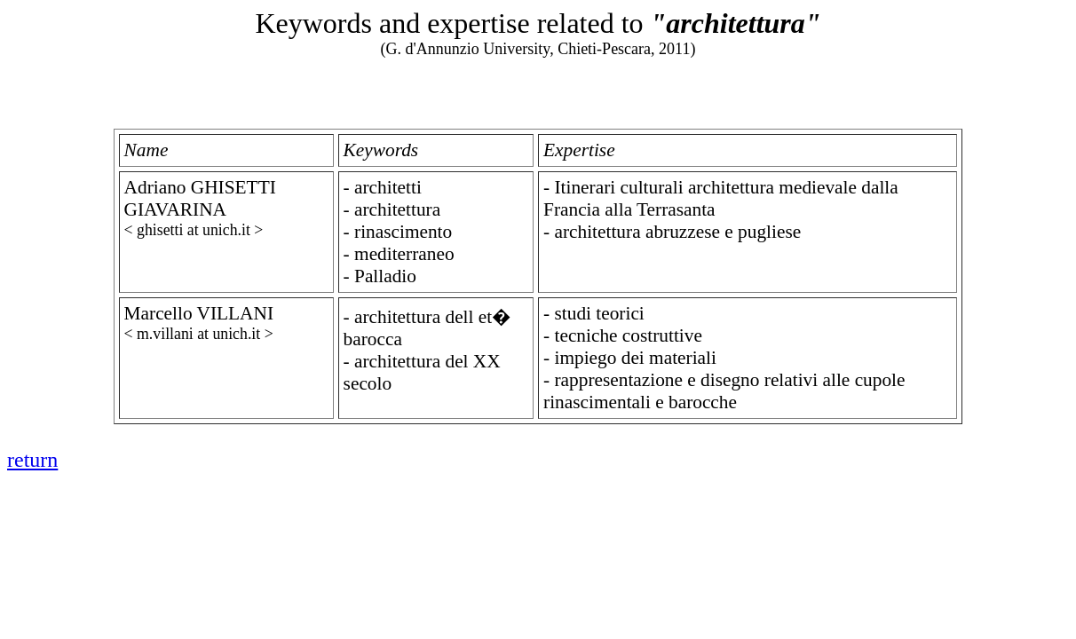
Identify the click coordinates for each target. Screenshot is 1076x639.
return (32, 459)
